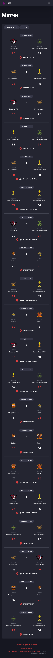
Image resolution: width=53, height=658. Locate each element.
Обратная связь (26, 648)
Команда (11, 27)
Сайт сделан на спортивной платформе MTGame (24, 651)
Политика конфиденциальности (26, 645)
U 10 (9, 3)
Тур (24, 27)
